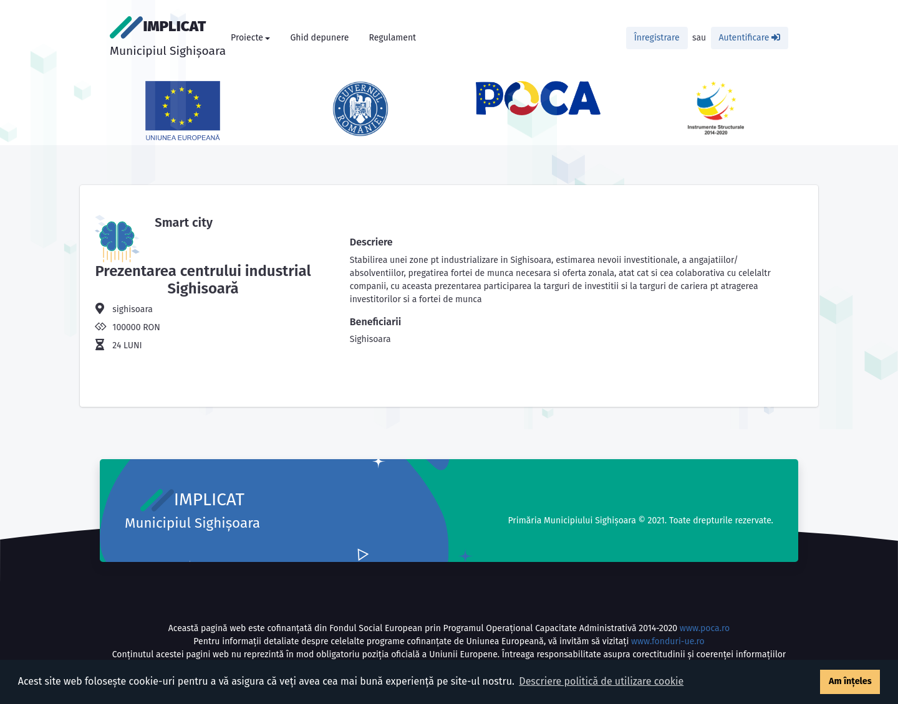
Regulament (392, 37)
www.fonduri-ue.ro (668, 641)
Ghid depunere (319, 37)
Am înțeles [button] (850, 681)
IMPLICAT (168, 37)
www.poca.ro (705, 628)
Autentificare (749, 37)
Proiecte (247, 37)
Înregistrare (657, 37)
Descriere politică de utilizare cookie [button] (601, 681)
